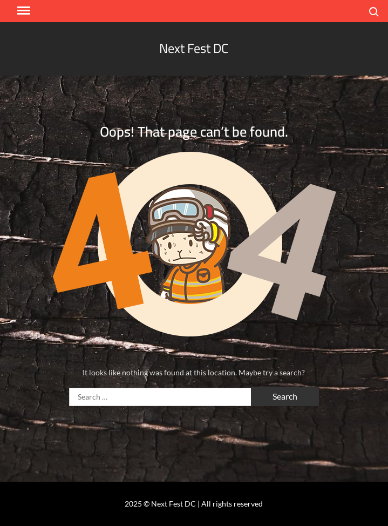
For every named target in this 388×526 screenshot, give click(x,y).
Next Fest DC (193, 48)
